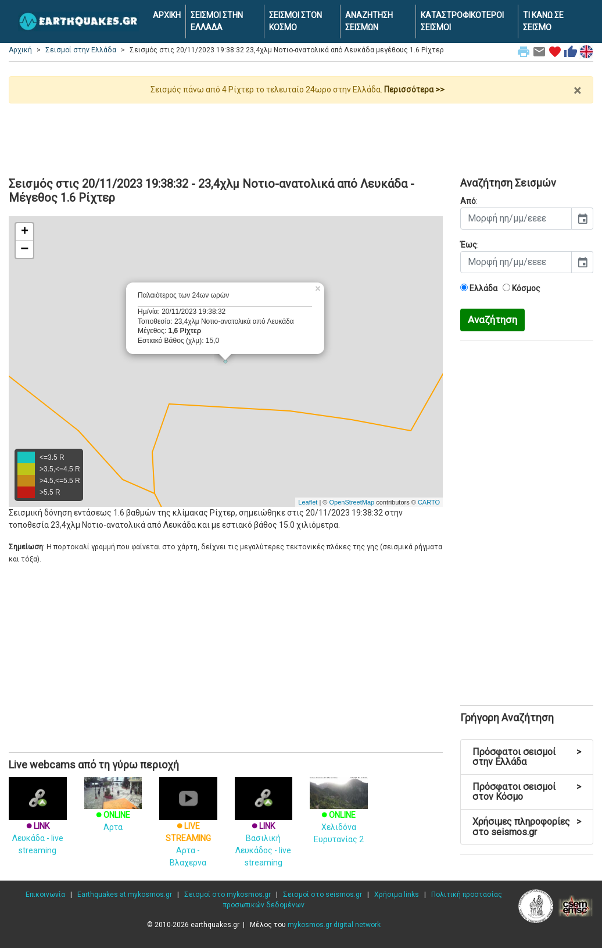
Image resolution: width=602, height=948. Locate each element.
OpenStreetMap (351, 502)
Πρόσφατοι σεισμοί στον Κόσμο (526, 792)
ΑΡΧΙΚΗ (167, 15)
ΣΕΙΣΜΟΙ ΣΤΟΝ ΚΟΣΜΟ (295, 21)
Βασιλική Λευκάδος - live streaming (264, 830)
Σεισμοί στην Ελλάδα (80, 50)
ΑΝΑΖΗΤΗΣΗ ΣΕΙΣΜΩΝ (369, 21)
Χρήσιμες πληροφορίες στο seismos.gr (526, 827)
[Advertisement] (301, 135)
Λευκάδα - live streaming (38, 824)
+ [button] (24, 232)
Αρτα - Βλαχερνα (188, 830)
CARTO (429, 502)
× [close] (577, 91)
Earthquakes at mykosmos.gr (124, 894)
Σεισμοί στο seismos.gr (322, 894)
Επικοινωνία (45, 894)
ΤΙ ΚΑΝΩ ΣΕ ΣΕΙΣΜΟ (543, 21)
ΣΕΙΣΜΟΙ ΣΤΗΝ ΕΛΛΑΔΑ (217, 21)
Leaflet (307, 502)
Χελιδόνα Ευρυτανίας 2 (339, 816)
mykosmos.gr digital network (334, 925)
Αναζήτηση (492, 319)
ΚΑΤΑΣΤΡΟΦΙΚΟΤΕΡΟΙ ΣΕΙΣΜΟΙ (462, 21)
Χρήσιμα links (396, 894)
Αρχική (20, 50)
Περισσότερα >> (414, 89)
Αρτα (113, 810)
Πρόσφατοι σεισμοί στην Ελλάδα (526, 757)
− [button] (24, 249)
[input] (516, 219)
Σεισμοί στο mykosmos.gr (227, 894)
